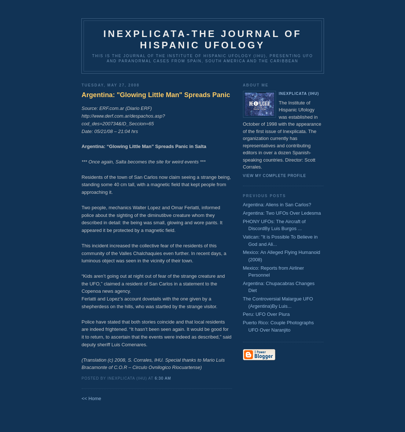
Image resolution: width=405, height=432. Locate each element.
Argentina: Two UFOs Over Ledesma (282, 213)
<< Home (91, 398)
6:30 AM (163, 378)
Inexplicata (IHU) (299, 94)
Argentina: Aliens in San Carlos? (277, 204)
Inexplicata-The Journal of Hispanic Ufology (202, 39)
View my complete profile (274, 176)
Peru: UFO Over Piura (266, 314)
